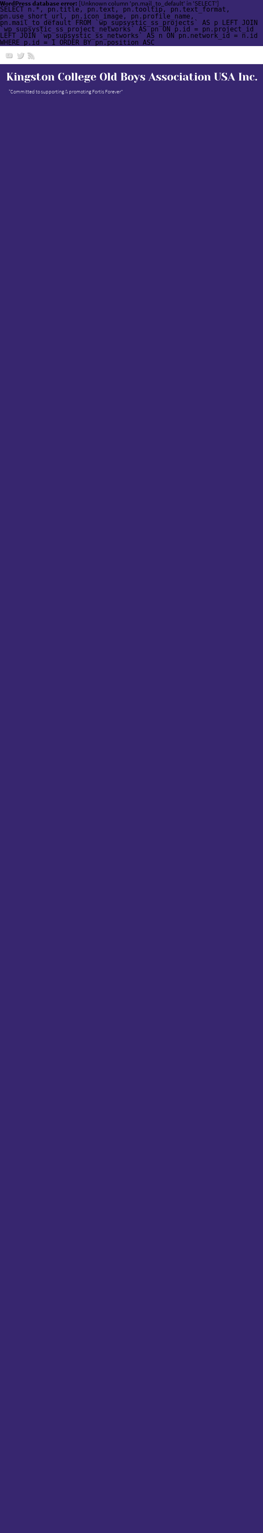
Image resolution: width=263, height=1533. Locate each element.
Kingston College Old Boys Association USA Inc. (131, 77)
